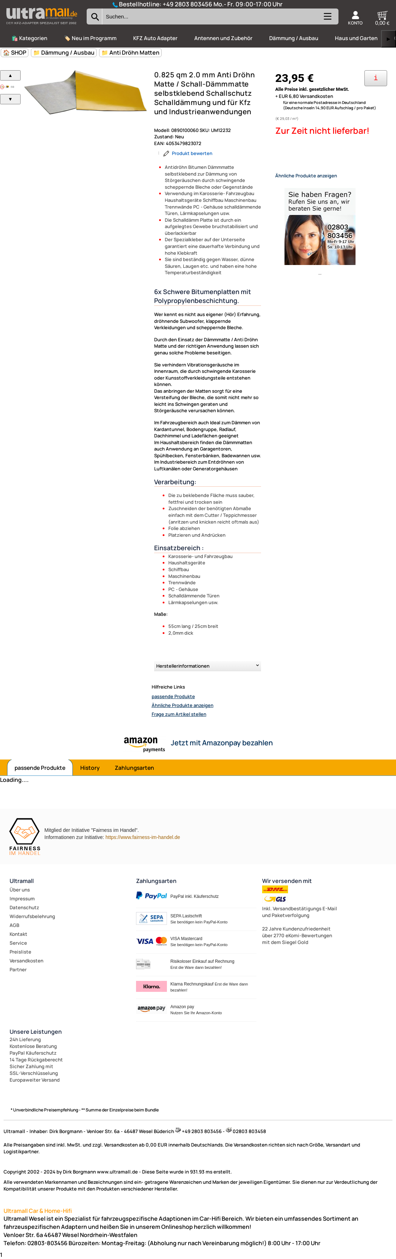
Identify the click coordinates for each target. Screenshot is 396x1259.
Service (18, 943)
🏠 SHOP (14, 52)
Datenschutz (24, 907)
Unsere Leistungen (36, 1032)
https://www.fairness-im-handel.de (142, 837)
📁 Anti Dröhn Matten (130, 52)
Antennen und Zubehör (223, 38)
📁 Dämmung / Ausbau (63, 52)
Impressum (22, 898)
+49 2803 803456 (187, 4)
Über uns (20, 890)
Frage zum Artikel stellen (179, 714)
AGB (14, 925)
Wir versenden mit (287, 881)
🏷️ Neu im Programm (90, 38)
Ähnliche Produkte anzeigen (182, 705)
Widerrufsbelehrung (32, 916)
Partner (18, 969)
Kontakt (18, 934)
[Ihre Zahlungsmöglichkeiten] (375, 78)
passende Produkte (173, 696)
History (90, 768)
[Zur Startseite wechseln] (41, 26)
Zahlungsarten (134, 768)
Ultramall (22, 881)
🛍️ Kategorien (29, 38)
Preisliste (20, 952)
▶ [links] (388, 39)
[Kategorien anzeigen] (327, 19)
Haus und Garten (356, 38)
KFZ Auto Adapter (155, 38)
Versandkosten (26, 960)
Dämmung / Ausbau (293, 38)
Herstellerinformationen (183, 666)
